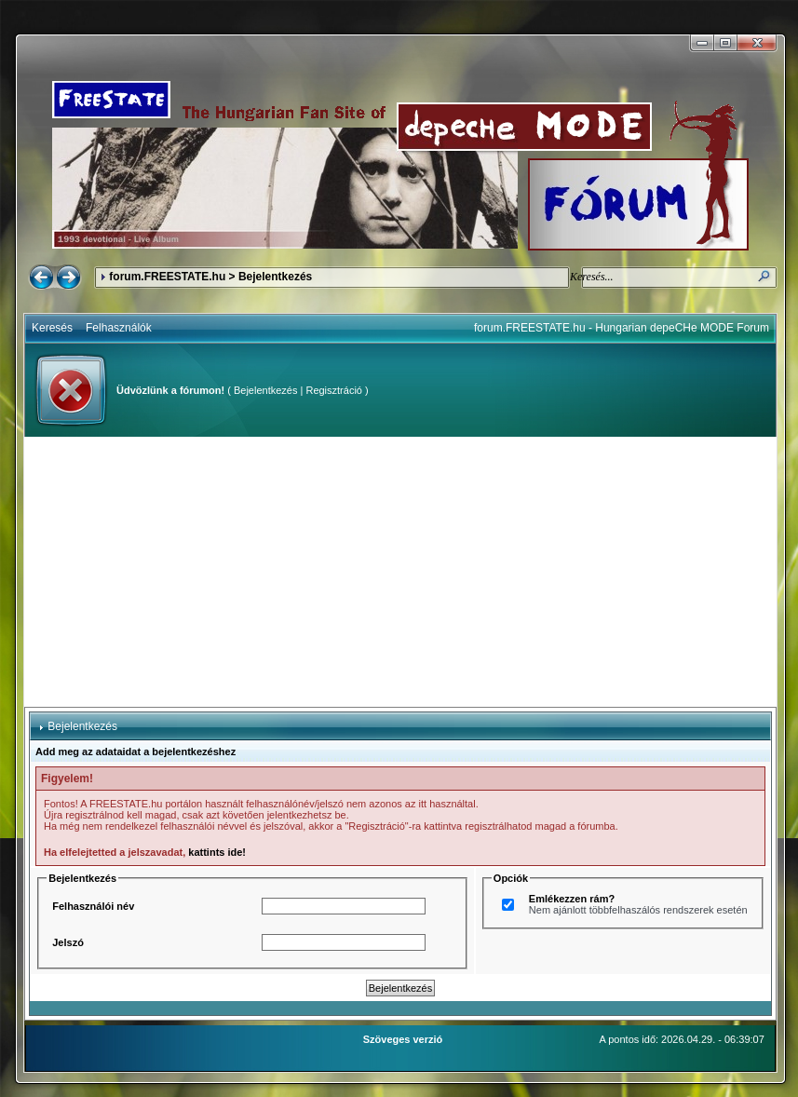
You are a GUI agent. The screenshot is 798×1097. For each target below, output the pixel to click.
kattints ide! (217, 852)
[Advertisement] (400, 571)
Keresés (52, 327)
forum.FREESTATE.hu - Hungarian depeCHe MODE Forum (621, 327)
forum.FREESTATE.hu (167, 276)
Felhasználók (119, 327)
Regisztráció (333, 390)
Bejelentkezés (266, 390)
